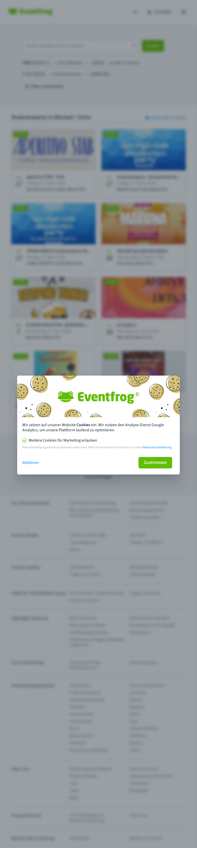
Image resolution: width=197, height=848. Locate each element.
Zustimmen (155, 462)
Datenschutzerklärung (157, 447)
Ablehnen (30, 462)
